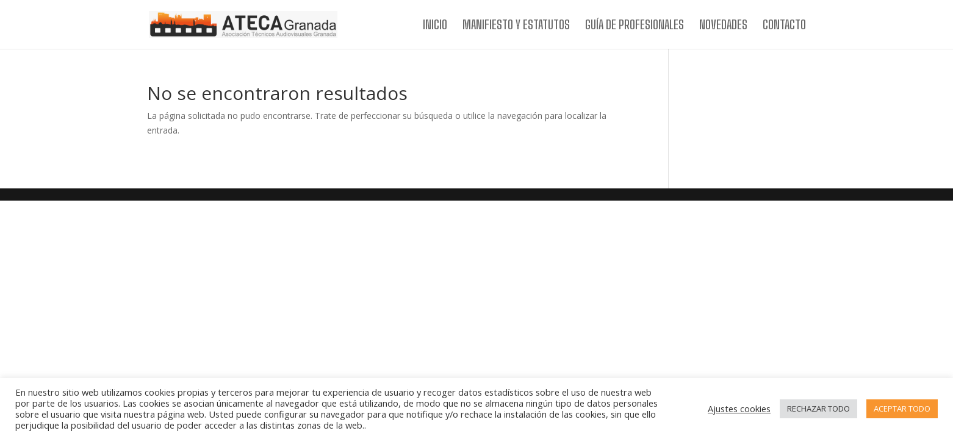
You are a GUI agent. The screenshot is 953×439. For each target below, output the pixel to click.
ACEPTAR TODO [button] (902, 408)
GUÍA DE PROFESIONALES (634, 26)
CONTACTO (784, 26)
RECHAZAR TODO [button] (818, 408)
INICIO (435, 26)
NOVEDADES (723, 26)
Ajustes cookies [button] (739, 408)
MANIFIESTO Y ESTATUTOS (516, 26)
